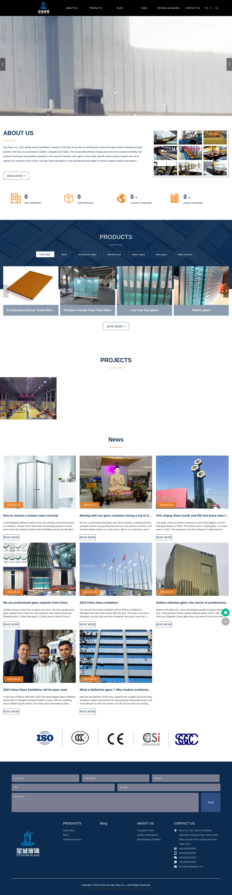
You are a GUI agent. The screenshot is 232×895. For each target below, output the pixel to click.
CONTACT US (192, 8)
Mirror (66, 835)
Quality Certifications (147, 835)
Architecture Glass (72, 839)
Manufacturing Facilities (149, 839)
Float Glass (69, 830)
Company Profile (145, 830)
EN (206, 8)
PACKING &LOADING (168, 8)
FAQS (144, 8)
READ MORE (16, 176)
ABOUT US (71, 8)
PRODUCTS (96, 8)
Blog (120, 8)
